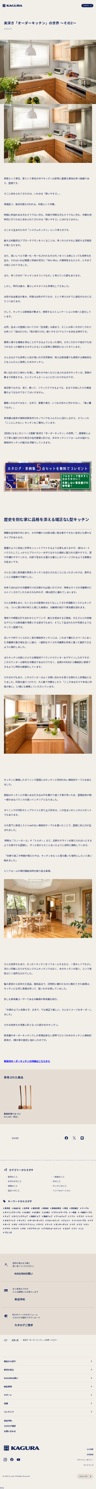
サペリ (40, 1224)
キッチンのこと (60, 1186)
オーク (7, 1224)
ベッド (90, 1216)
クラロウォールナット (52, 1228)
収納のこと (13, 1186)
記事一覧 (15, 1340)
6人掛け (37, 1212)
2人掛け (46, 1212)
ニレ (82, 1228)
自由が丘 (17, 1208)
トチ (73, 1224)
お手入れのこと (15, 1181)
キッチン (22, 1220)
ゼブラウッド (34, 1228)
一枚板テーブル (86, 1212)
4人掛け (27, 1212)
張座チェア (48, 1216)
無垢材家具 (56, 1208)
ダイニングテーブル (13, 1212)
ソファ (72, 1216)
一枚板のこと (59, 1176)
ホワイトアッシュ (27, 1224)
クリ (75, 1228)
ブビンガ (8, 1232)
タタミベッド (10, 1220)
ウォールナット (53, 1220)
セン (87, 1224)
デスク (81, 1216)
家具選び (74, 1208)
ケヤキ (7, 1228)
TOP (5, 1340)
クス (80, 1224)
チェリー (66, 1220)
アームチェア (61, 1216)
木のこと (57, 1181)
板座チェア (35, 1216)
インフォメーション (62, 1190)
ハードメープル (80, 1220)
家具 (66, 1208)
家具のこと (13, 1176)
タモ (15, 1224)
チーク (49, 1224)
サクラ (16, 1228)
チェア (7, 1216)
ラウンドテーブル (60, 1212)
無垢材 (46, 1208)
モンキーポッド (61, 1224)
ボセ (24, 1228)
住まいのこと (14, 1190)
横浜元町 (36, 1208)
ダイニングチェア (20, 1216)
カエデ (67, 1228)
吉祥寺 (26, 1208)
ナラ (91, 1220)
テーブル (85, 1208)
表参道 (7, 1208)
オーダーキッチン (36, 1220)
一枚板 (73, 1212)
